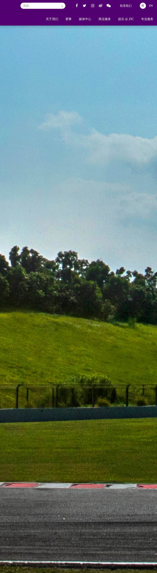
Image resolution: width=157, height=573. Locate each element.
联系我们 (126, 6)
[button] (52, 19)
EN (151, 5)
